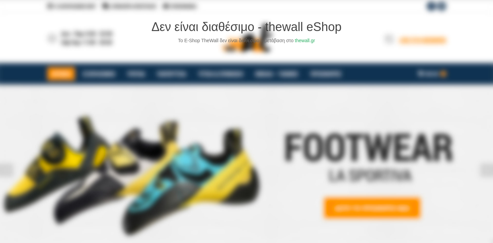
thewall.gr (305, 40)
